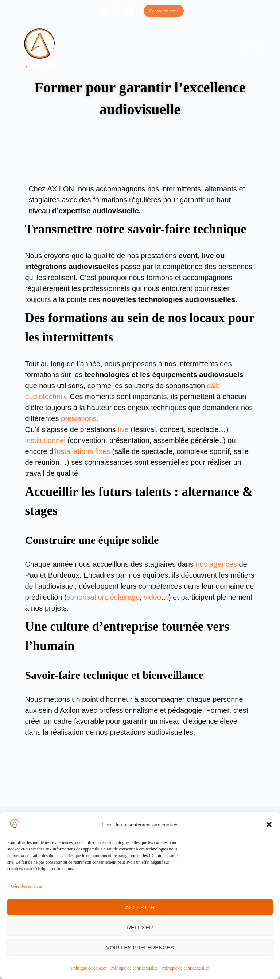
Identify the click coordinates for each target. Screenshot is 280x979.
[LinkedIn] (129, 11)
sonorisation (86, 597)
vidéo (152, 597)
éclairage (125, 597)
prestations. (79, 418)
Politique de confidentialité (134, 968)
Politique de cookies (88, 968)
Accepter (140, 907)
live (123, 429)
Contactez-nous (164, 11)
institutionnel (45, 440)
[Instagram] (116, 11)
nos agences (216, 564)
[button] (269, 824)
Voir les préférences (140, 947)
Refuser (140, 927)
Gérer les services (26, 886)
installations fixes (82, 451)
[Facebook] (103, 11)
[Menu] (247, 47)
